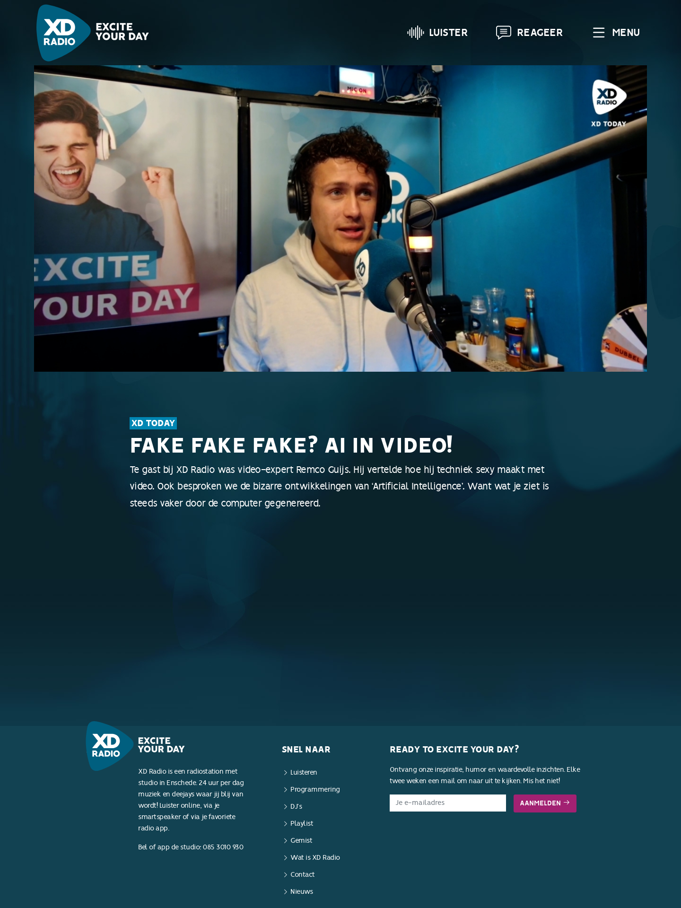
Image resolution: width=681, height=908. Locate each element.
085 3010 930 (223, 847)
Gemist (301, 840)
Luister (437, 32)
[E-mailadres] (448, 803)
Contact (302, 874)
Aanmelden (545, 803)
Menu (615, 32)
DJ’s (296, 806)
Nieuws (301, 891)
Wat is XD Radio (315, 857)
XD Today (153, 423)
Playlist (301, 823)
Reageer (529, 32)
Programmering (315, 789)
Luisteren (303, 772)
